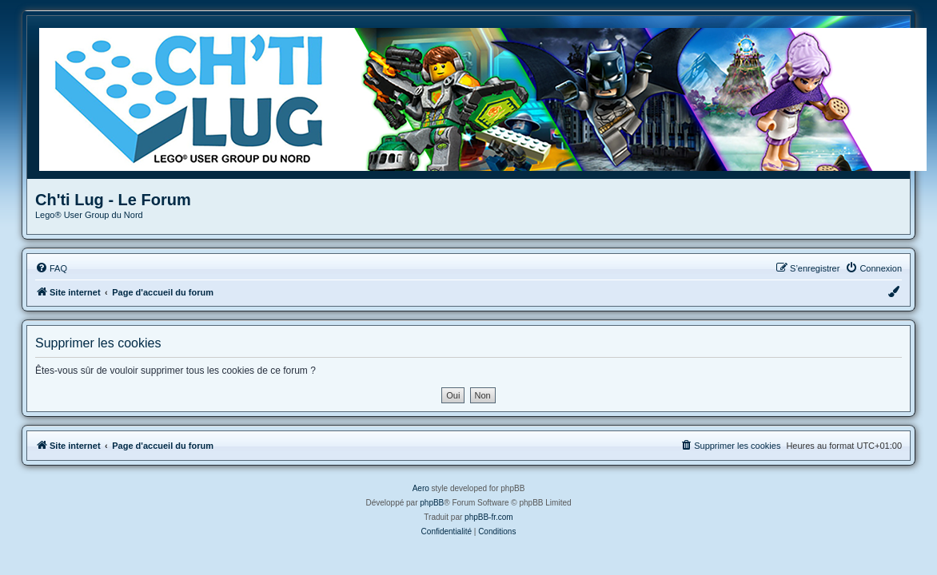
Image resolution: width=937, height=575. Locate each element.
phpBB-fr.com (489, 517)
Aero (421, 488)
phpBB (432, 502)
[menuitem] (51, 268)
